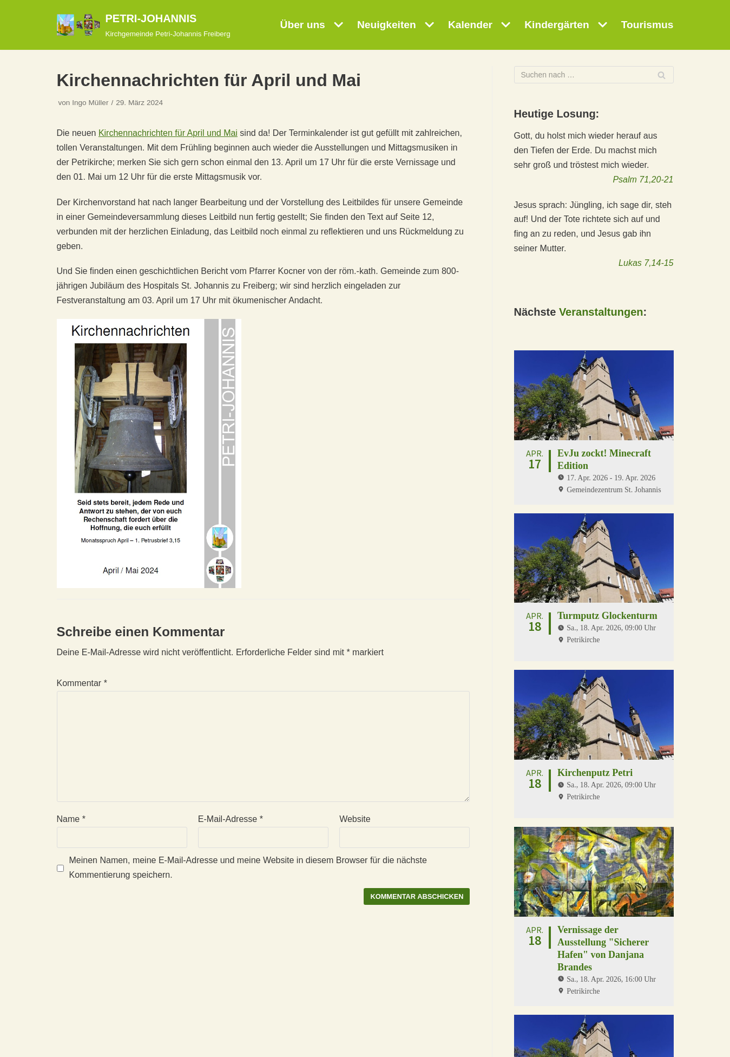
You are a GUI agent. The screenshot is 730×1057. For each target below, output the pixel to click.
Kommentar (82, 683)
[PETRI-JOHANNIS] (144, 25)
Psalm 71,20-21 (643, 179)
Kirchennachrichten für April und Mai (168, 133)
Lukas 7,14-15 (646, 262)
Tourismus (647, 24)
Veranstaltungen (601, 312)
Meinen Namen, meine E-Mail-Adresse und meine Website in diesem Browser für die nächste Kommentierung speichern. (248, 867)
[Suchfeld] (594, 74)
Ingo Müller (90, 103)
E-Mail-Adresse (230, 819)
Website (355, 819)
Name (71, 819)
